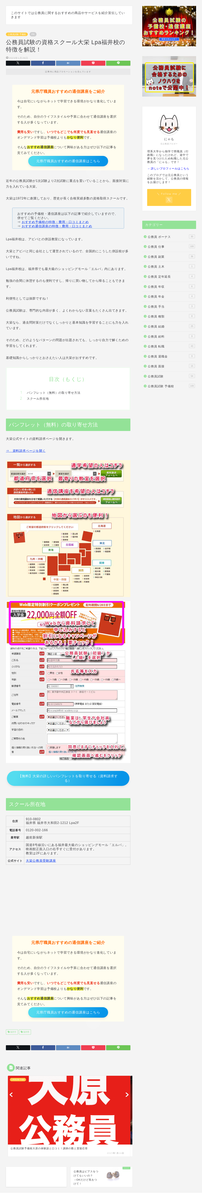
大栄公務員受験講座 (41, 863)
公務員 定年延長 (171, 276)
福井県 (26, 1037)
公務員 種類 (171, 316)
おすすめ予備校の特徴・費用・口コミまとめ (55, 223)
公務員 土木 (171, 266)
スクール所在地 (38, 400)
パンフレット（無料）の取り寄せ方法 (53, 394)
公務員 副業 (171, 256)
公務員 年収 (171, 286)
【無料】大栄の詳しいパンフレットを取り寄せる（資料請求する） (68, 781)
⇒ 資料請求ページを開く (26, 452)
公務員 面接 (171, 366)
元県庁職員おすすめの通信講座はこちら (68, 162)
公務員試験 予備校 (17, 34)
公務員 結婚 (171, 326)
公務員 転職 (171, 346)
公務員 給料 (171, 336)
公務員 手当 (171, 306)
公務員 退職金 (171, 356)
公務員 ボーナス (171, 236)
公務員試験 (171, 376)
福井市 (13, 1037)
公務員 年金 (171, 296)
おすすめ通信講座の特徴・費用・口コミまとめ (57, 227)
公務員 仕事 (171, 246)
